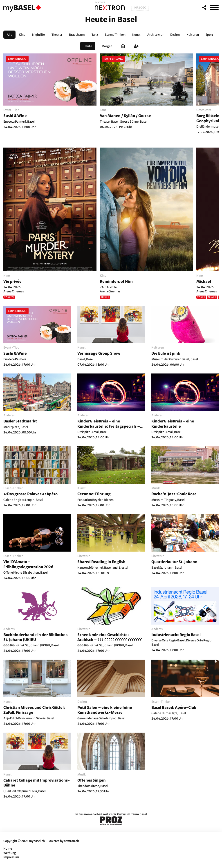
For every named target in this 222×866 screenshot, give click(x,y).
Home (7, 849)
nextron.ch (71, 841)
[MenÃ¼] (214, 7)
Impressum (11, 857)
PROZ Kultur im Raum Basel (128, 814)
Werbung (9, 853)
